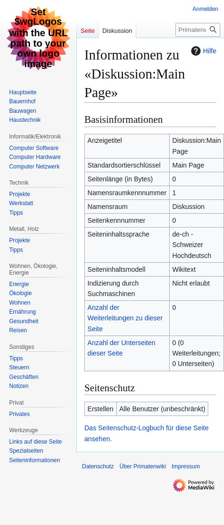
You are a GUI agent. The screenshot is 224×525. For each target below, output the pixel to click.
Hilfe (202, 51)
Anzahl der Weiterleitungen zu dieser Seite (125, 318)
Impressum (186, 466)
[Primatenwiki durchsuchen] (197, 30)
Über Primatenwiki (143, 466)
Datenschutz (98, 466)
